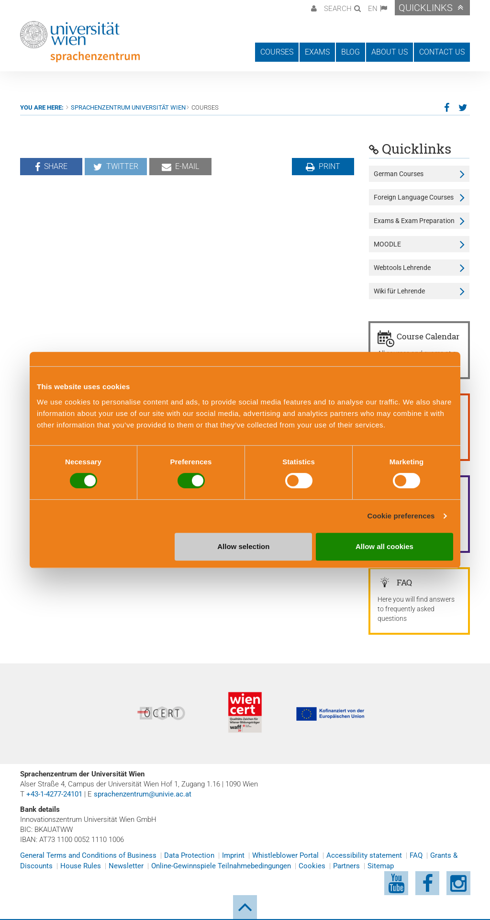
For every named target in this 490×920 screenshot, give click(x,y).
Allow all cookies (384, 546)
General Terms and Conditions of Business (88, 855)
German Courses (398, 174)
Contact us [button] (442, 51)
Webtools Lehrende (402, 267)
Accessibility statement (364, 855)
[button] (312, 7)
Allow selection (243, 546)
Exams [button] (317, 51)
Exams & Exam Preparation (414, 220)
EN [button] (373, 8)
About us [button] (389, 51)
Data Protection (189, 855)
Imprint (233, 855)
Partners (346, 866)
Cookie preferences (401, 516)
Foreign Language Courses (414, 197)
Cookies (312, 866)
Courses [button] (276, 51)
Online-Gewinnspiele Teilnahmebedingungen (221, 866)
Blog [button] (350, 51)
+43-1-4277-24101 (54, 794)
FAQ (416, 855)
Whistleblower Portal (285, 855)
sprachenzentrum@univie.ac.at (142, 794)
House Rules (80, 866)
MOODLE (387, 244)
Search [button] (338, 8)
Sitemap (381, 866)
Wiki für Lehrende (399, 291)
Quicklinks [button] (426, 7)
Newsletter (126, 866)
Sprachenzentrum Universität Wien (128, 107)
